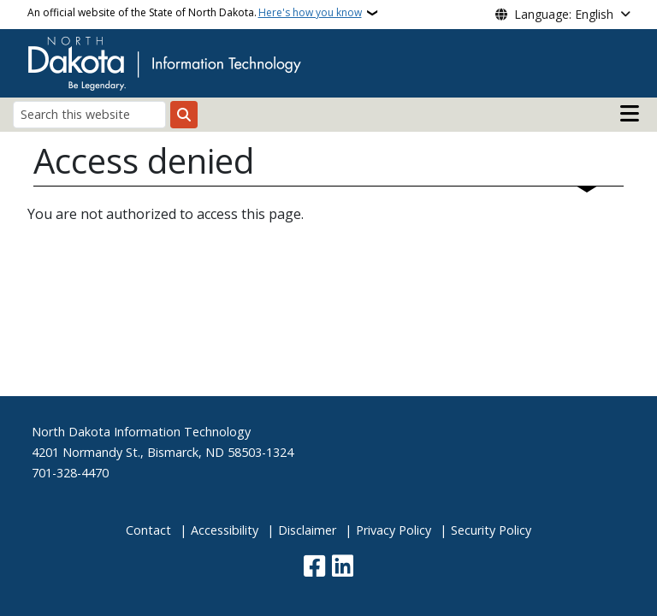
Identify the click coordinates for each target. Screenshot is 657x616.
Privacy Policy (393, 530)
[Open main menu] (629, 114)
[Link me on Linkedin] (342, 567)
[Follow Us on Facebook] (314, 567)
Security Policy (491, 530)
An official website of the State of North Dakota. (194, 13)
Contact (148, 530)
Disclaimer (307, 530)
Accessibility (224, 530)
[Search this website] (89, 114)
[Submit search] (184, 114)
